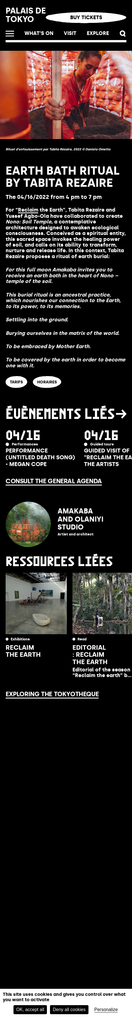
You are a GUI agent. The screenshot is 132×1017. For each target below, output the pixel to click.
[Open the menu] (10, 33)
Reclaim (28, 210)
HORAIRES (47, 382)
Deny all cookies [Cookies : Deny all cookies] (69, 1009)
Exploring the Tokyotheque (52, 694)
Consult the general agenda (54, 481)
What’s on (38, 33)
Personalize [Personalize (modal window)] (106, 1009)
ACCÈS (78, 382)
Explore (98, 33)
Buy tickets (86, 17)
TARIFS (16, 382)
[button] (122, 33)
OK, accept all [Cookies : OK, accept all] (30, 1009)
